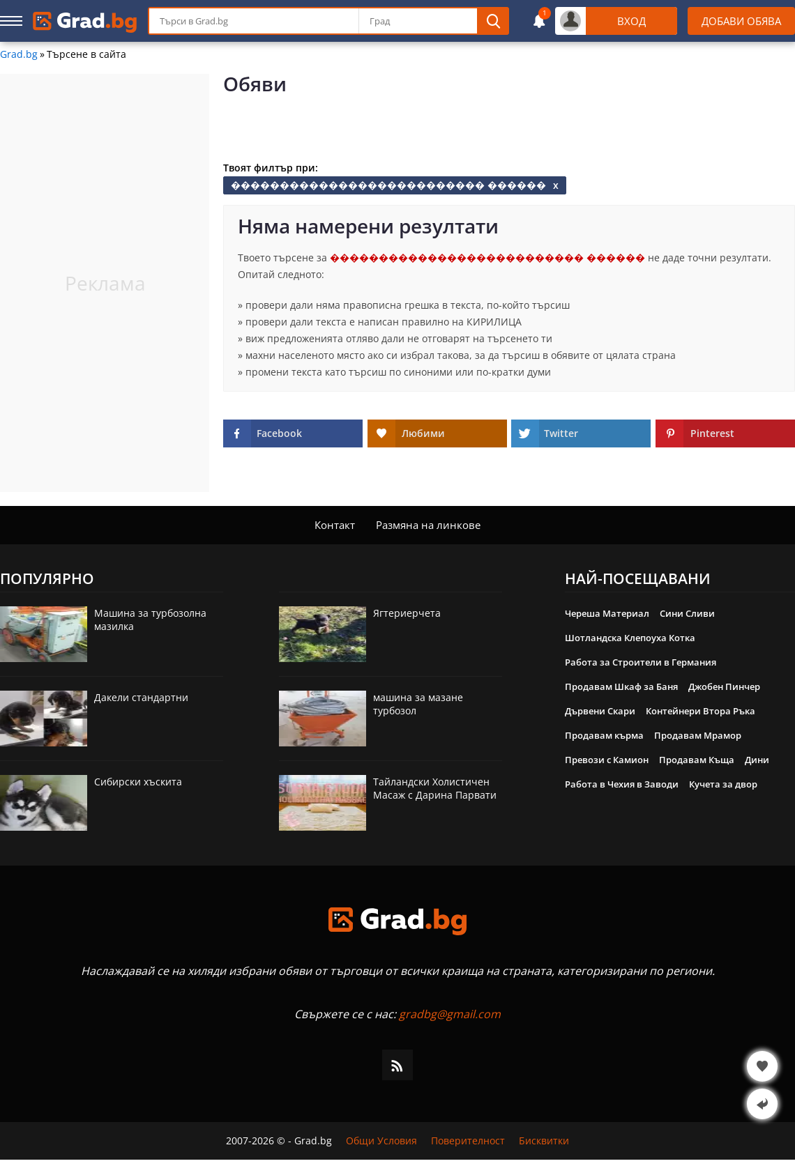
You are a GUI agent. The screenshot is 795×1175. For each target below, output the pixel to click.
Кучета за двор (723, 784)
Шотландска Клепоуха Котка (630, 637)
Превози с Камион (607, 759)
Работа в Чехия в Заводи (622, 784)
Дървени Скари (600, 711)
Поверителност (468, 1141)
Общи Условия (381, 1141)
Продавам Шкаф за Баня (621, 686)
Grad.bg (19, 54)
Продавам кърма (604, 735)
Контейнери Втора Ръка (700, 711)
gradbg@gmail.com (450, 1014)
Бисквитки (544, 1141)
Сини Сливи (687, 613)
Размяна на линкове (428, 525)
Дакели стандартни (141, 697)
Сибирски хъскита (138, 781)
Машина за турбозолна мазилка (150, 619)
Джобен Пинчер (724, 686)
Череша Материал (607, 613)
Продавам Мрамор (697, 735)
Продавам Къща (696, 759)
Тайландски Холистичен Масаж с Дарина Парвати (435, 788)
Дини (757, 759)
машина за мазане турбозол (418, 704)
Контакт (335, 525)
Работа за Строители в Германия (640, 662)
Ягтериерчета (407, 613)
